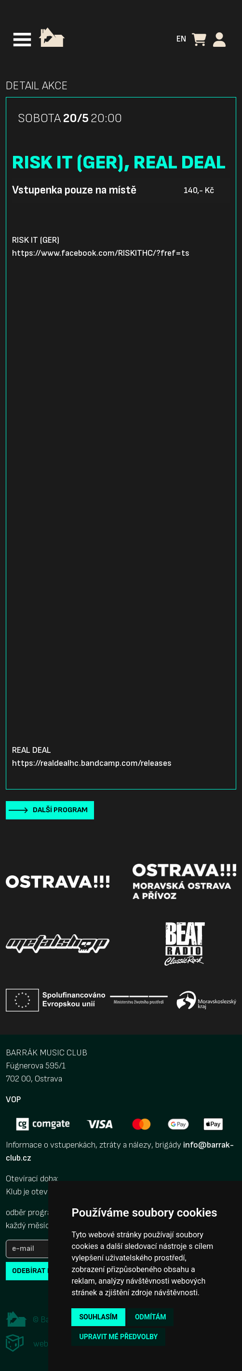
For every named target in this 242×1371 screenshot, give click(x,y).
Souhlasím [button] (98, 1317)
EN (181, 39)
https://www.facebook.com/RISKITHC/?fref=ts (100, 253)
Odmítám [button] (150, 1317)
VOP (13, 1099)
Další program (60, 810)
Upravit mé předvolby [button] (118, 1337)
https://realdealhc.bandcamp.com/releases (92, 763)
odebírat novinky (45, 1270)
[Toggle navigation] (22, 39)
